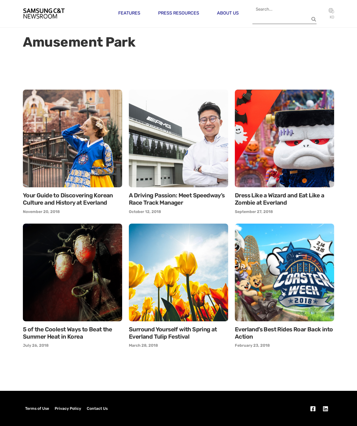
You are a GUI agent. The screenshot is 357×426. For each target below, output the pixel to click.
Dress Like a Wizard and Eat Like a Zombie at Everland (279, 199)
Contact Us (97, 408)
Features (129, 13)
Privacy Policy (68, 408)
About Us (228, 13)
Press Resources (178, 13)
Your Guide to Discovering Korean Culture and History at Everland (68, 199)
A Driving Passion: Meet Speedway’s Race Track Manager (177, 199)
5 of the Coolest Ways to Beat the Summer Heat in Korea (67, 333)
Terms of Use (37, 408)
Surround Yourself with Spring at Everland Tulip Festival (173, 333)
